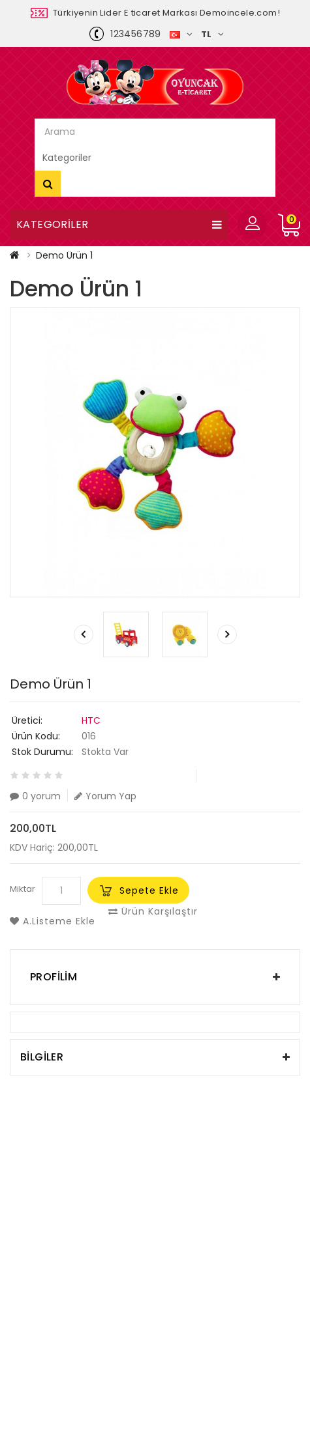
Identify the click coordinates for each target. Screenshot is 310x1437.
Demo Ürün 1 (64, 255)
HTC (91, 720)
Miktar (22, 889)
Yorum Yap (105, 796)
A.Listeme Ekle (52, 921)
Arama (48, 184)
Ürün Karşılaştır (153, 911)
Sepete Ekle (149, 890)
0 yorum (35, 796)
